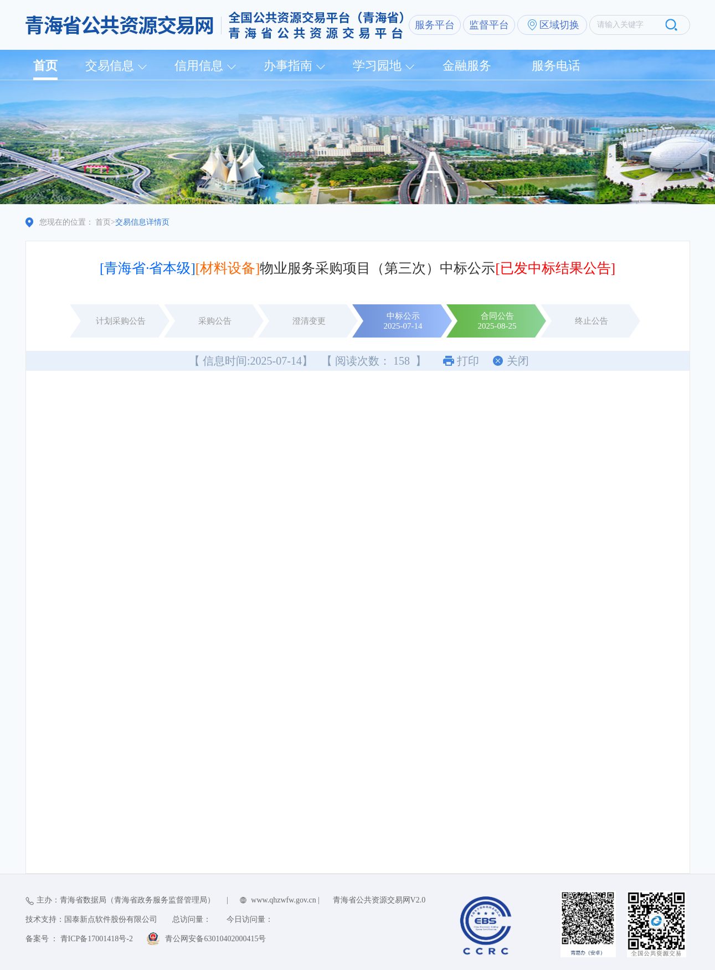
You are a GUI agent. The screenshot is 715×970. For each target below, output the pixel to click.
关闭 (518, 361)
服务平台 (435, 24)
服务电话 (556, 65)
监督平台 (489, 24)
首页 (45, 65)
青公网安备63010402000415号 (215, 939)
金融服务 (467, 65)
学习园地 (377, 65)
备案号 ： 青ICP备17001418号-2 (79, 939)
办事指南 (288, 65)
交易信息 (109, 65)
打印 (468, 361)
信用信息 (198, 65)
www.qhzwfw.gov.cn (283, 900)
